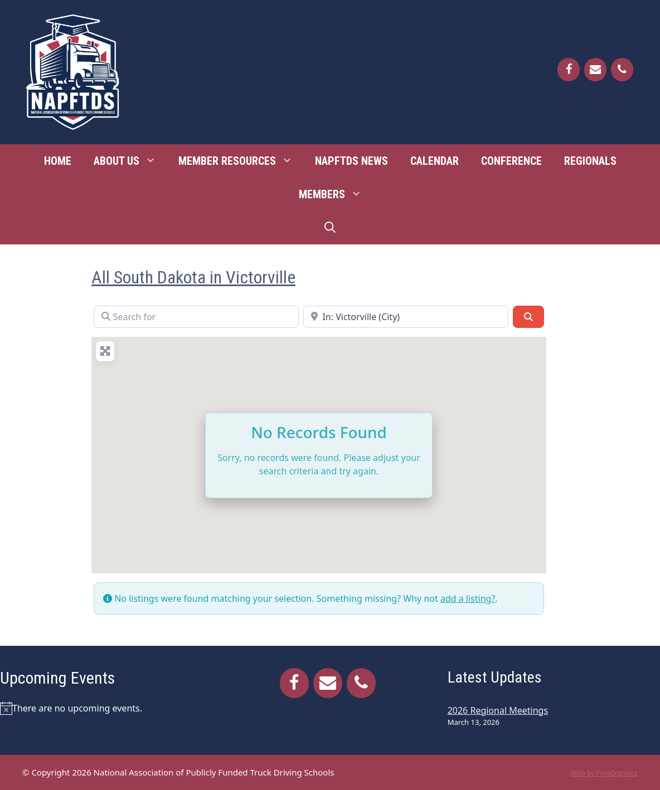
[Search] (528, 317)
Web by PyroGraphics (604, 773)
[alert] (106, 708)
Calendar (434, 161)
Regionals (590, 161)
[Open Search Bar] (330, 227)
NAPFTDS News (351, 161)
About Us (130, 161)
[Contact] (595, 69)
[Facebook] (568, 69)
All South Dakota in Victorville (193, 277)
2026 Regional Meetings (498, 710)
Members (336, 194)
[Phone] (622, 69)
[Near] (405, 317)
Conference (511, 161)
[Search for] (196, 317)
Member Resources (241, 161)
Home (57, 161)
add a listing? (467, 598)
